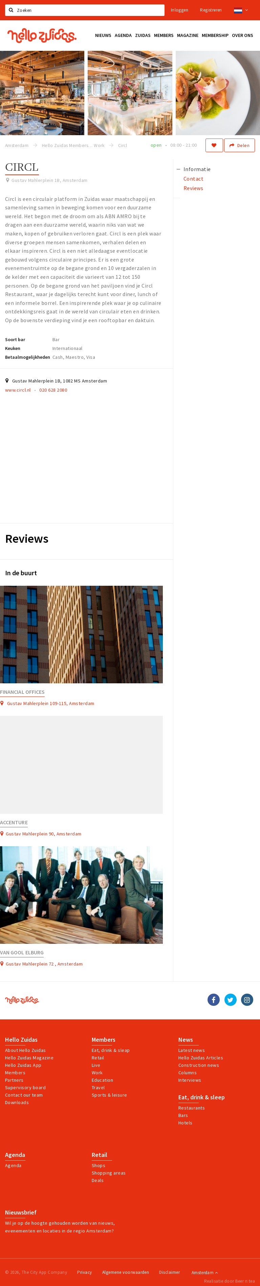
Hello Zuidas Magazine (29, 1058)
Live (96, 1065)
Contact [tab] (193, 178)
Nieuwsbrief (21, 1212)
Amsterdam (205, 1272)
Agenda (15, 1155)
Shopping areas (109, 1173)
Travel (98, 1087)
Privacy (84, 1272)
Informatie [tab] (197, 169)
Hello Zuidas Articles (200, 1058)
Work (97, 1073)
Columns (187, 1073)
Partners (14, 1080)
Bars (183, 1115)
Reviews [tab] (193, 188)
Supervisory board (25, 1087)
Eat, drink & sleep (201, 1097)
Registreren (211, 10)
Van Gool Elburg (22, 952)
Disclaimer (169, 1272)
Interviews (189, 1080)
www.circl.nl (18, 390)
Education (102, 1080)
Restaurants (191, 1108)
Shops (98, 1165)
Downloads (17, 1102)
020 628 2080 (53, 390)
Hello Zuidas (21, 1039)
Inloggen (179, 10)
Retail (98, 1058)
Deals (98, 1180)
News (185, 1039)
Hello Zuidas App (23, 1065)
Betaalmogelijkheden (27, 357)
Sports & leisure (109, 1095)
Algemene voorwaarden (125, 1272)
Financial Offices (22, 692)
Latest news (191, 1050)
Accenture (14, 822)
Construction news (198, 1065)
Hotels (185, 1123)
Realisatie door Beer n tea (229, 1281)
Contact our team (24, 1095)
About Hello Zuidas (25, 1050)
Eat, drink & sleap (111, 1050)
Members (15, 1073)
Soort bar (15, 339)
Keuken (12, 348)
